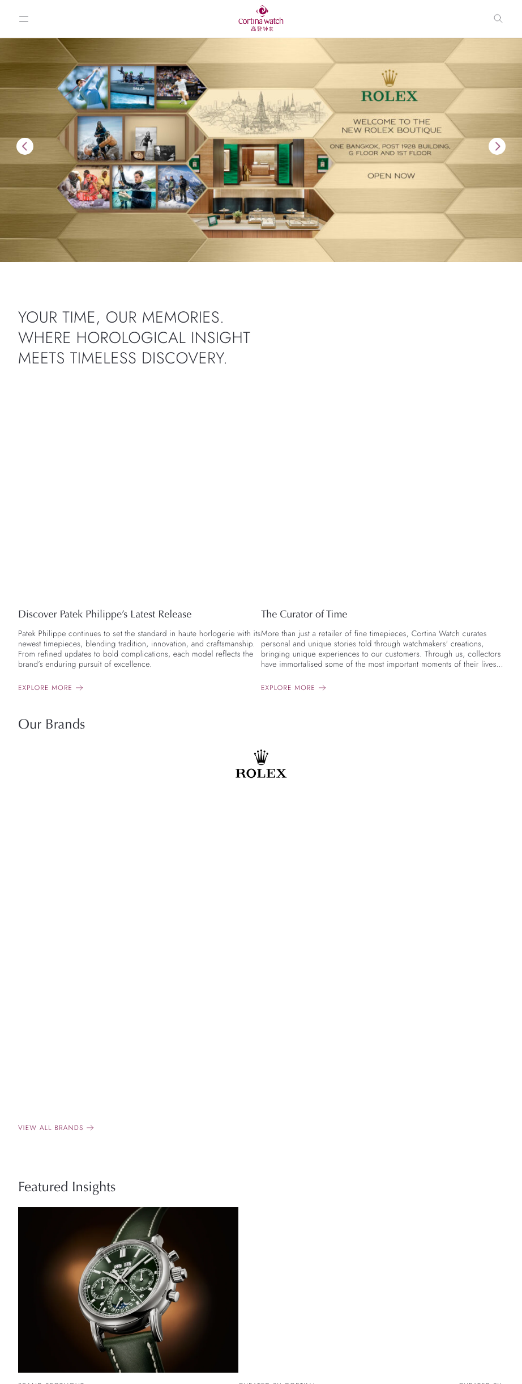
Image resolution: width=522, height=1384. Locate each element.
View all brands (50, 1128)
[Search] (498, 18)
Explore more (45, 688)
